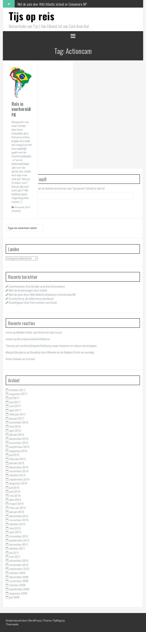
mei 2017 (15, 406)
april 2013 (15, 532)
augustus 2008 (18, 593)
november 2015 (18, 442)
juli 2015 (14, 455)
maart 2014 (16, 503)
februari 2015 (17, 459)
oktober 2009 (17, 573)
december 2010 (18, 560)
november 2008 (18, 581)
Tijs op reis (31, 16)
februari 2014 (17, 508)
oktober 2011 (17, 548)
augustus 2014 (18, 483)
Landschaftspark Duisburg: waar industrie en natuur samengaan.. (58, 345)
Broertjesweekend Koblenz (33, 339)
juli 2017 (14, 398)
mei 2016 (15, 426)
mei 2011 (15, 556)
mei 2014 (15, 495)
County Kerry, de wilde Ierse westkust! (31, 298)
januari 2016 (16, 434)
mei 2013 (15, 528)
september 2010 (19, 568)
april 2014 (15, 499)
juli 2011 (14, 552)
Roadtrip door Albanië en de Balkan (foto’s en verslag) (62, 352)
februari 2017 (17, 414)
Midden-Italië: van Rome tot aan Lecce (39, 332)
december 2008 (18, 577)
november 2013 (18, 520)
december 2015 (18, 438)
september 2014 (19, 479)
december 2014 (18, 467)
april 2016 (15, 430)
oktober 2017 (17, 390)
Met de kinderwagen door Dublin (37, 3)
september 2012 (19, 540)
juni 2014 (14, 491)
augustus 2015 (18, 451)
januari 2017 (16, 418)
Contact (30, 359)
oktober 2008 (17, 585)
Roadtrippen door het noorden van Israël (33, 302)
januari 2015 (16, 463)
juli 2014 (14, 487)
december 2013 (18, 516)
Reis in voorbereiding (21, 108)
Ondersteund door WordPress (24, 620)
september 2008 (19, 589)
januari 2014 (16, 512)
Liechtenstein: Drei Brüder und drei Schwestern (37, 286)
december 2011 (18, 544)
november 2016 (18, 422)
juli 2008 (14, 597)
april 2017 (15, 410)
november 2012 (18, 536)
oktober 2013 (17, 524)
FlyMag (57, 620)
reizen (9, 339)
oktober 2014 (17, 475)
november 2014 (18, 471)
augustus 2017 (18, 394)
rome (9, 332)
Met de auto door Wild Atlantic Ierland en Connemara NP (42, 294)
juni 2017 (14, 402)
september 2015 (19, 447)
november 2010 (18, 564)
